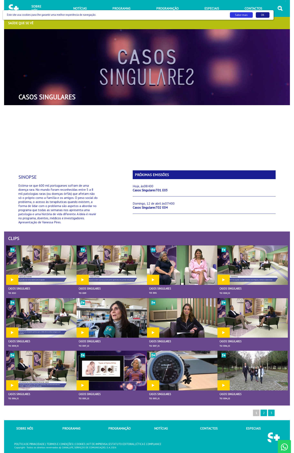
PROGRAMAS (71, 428)
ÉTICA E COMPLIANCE (148, 444)
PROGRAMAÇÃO (119, 428)
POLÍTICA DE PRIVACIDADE (29, 444)
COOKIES (80, 444)
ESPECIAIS (253, 428)
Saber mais (241, 15)
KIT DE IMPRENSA (97, 444)
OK (262, 15)
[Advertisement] (147, 137)
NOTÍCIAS (161, 428)
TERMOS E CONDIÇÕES (60, 444)
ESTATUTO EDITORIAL (122, 444)
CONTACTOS (209, 428)
